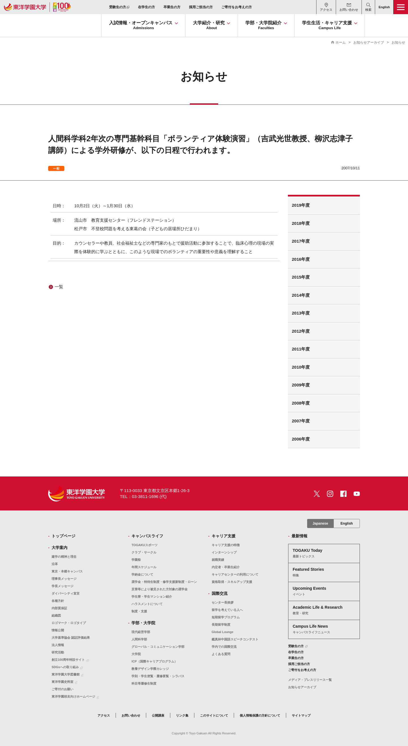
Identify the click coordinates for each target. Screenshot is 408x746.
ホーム (340, 42)
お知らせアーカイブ (368, 42)
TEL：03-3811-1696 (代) (143, 496)
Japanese (320, 523)
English (347, 523)
